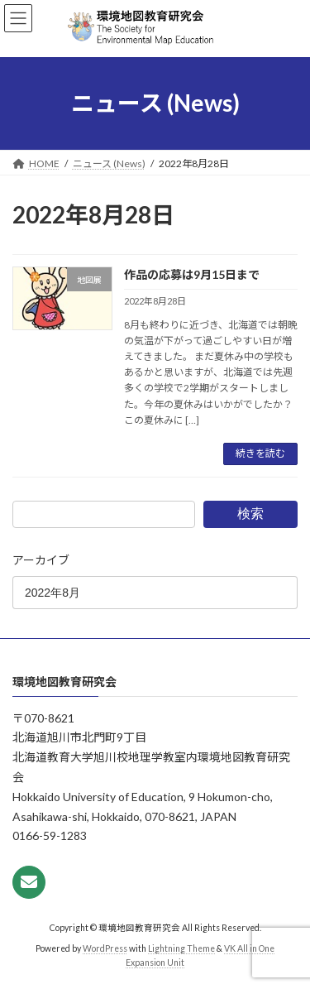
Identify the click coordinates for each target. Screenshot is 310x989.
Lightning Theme (181, 948)
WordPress (105, 948)
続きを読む (260, 453)
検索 (250, 514)
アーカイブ (40, 560)
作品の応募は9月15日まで (192, 274)
